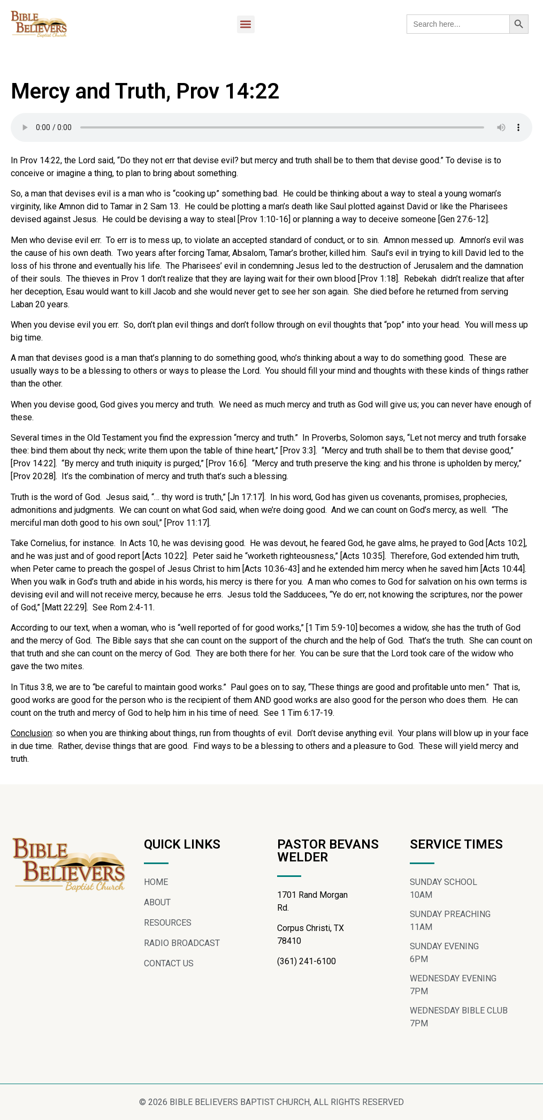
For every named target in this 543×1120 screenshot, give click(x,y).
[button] (246, 24)
